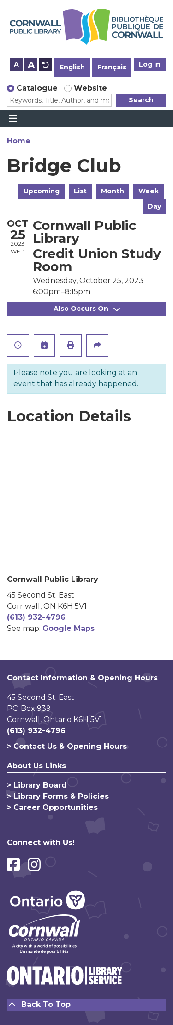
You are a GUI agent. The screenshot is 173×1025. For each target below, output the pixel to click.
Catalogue (37, 88)
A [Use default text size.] (45, 64)
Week (148, 191)
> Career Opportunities (52, 807)
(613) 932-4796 (36, 617)
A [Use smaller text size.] (16, 64)
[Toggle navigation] (13, 118)
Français (111, 67)
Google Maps (68, 628)
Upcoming (42, 191)
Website (90, 88)
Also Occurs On (87, 308)
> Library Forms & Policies (58, 796)
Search (141, 100)
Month (112, 191)
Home (18, 140)
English (72, 67)
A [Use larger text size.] (31, 64)
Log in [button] (150, 64)
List (80, 191)
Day (154, 206)
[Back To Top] (86, 1005)
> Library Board (37, 785)
